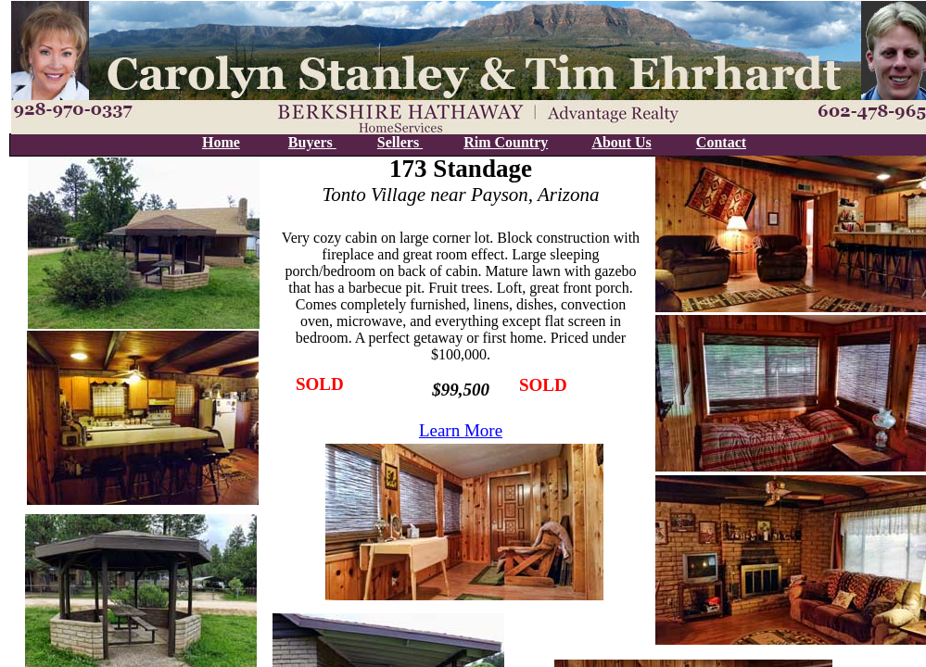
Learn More (460, 430)
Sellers (400, 142)
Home (221, 142)
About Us (621, 142)
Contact (721, 142)
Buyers (312, 142)
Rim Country (505, 142)
